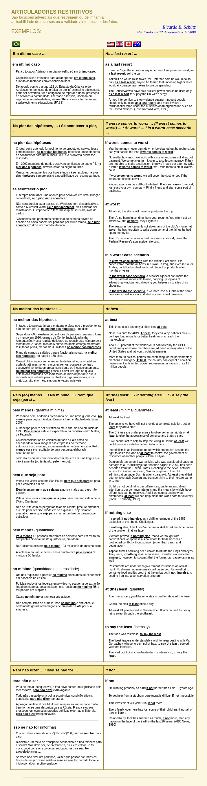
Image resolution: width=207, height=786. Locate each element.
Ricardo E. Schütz (179, 27)
